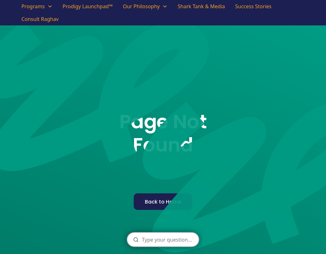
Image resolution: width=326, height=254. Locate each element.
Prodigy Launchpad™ (88, 6)
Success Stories (253, 6)
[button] (36, 6)
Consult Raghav (40, 19)
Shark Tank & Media (201, 6)
